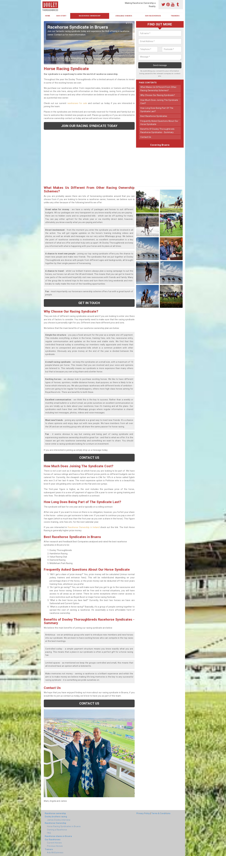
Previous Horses (55, 846)
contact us (145, 137)
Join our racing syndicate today (89, 126)
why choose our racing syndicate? (157, 95)
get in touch (89, 303)
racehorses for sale (77, 103)
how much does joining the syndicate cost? (159, 101)
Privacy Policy (143, 813)
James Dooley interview (58, 820)
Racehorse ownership (55, 813)
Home (47, 16)
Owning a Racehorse (57, 830)
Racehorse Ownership (90, 16)
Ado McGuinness (55, 852)
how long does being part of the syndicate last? (156, 109)
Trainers (175, 16)
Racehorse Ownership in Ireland (83, 527)
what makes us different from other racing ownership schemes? (158, 88)
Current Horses (54, 843)
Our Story (61, 16)
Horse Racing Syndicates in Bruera (64, 826)
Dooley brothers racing (56, 816)
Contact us (89, 457)
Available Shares (124, 16)
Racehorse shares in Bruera (58, 836)
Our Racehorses (153, 16)
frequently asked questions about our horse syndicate (159, 122)
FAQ (49, 833)
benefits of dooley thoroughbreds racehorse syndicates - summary (157, 130)
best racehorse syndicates (153, 116)
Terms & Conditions (160, 813)
